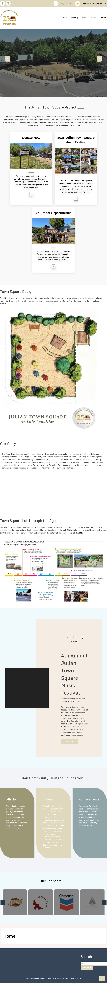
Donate (94, 18)
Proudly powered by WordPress (39, 978)
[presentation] (7, 59)
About (73, 18)
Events (84, 18)
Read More (80, 533)
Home (65, 18)
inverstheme (76, 978)
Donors (103, 18)
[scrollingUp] (102, 978)
